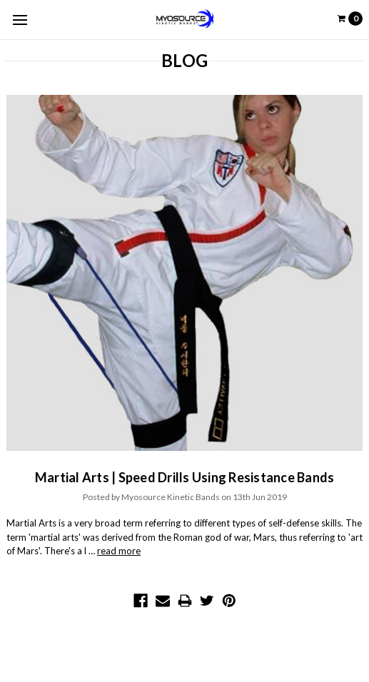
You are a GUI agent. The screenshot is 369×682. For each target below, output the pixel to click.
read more (119, 550)
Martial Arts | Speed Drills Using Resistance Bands (185, 477)
